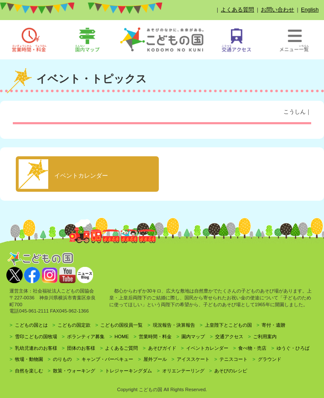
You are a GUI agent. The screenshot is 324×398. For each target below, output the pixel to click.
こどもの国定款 (74, 325)
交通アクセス (229, 336)
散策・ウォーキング (74, 370)
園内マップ (193, 336)
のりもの (62, 359)
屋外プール (155, 359)
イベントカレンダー (207, 348)
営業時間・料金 (155, 336)
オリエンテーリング (183, 370)
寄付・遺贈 (273, 325)
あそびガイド (162, 348)
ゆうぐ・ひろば (293, 348)
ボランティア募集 (86, 336)
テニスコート (233, 359)
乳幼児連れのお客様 (36, 348)
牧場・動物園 (29, 359)
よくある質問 (237, 10)
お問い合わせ (277, 10)
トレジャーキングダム (128, 370)
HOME (121, 336)
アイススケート (193, 359)
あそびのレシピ (230, 370)
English (309, 10)
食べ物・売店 (252, 348)
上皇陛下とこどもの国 (228, 325)
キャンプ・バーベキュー (107, 359)
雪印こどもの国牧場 (36, 336)
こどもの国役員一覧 (121, 325)
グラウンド (269, 359)
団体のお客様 (81, 348)
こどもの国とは (31, 325)
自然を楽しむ (29, 370)
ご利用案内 (265, 336)
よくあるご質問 (121, 348)
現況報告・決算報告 (174, 325)
